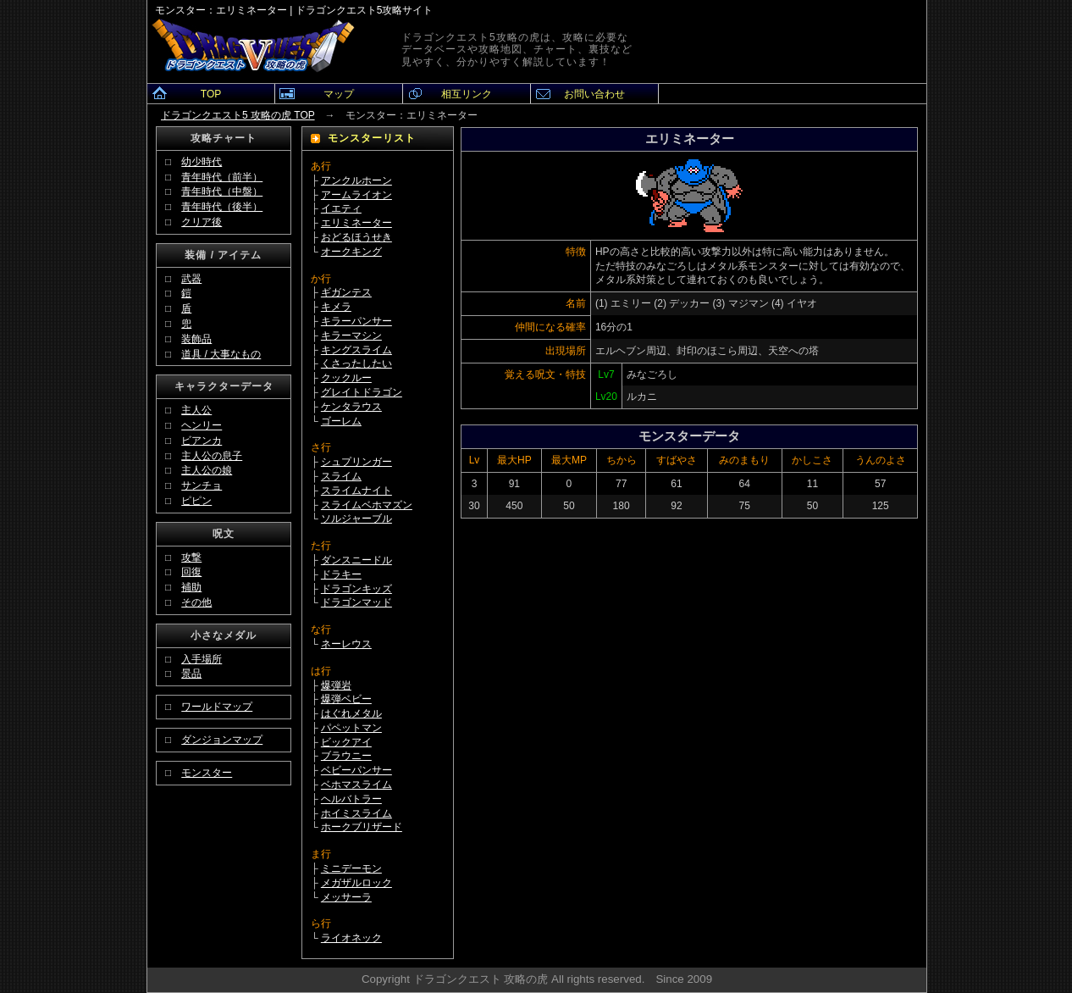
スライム (341, 476)
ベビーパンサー (356, 770)
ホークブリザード (361, 827)
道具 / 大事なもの (221, 354)
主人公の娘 (206, 470)
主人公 (196, 410)
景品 (191, 674)
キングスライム (356, 350)
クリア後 (201, 222)
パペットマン (351, 728)
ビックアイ (346, 742)
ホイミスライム (356, 813)
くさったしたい (356, 363)
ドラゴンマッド (356, 602)
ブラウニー (346, 756)
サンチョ (201, 485)
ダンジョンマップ (221, 740)
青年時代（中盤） (221, 191)
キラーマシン (351, 335)
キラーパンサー (356, 321)
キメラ (336, 307)
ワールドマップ (216, 707)
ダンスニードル (356, 560)
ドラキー (341, 574)
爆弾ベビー (346, 699)
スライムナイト (356, 490)
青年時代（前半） (221, 177)
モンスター (206, 773)
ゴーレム (341, 421)
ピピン (196, 501)
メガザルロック (356, 883)
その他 (196, 602)
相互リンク (466, 94)
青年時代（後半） (221, 207)
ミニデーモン (351, 868)
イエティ (341, 208)
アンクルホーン (356, 180)
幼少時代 (201, 162)
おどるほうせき (356, 237)
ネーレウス (346, 644)
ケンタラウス (351, 407)
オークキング (351, 252)
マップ (338, 94)
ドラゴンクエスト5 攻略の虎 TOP (238, 115)
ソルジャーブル (356, 518)
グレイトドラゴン (361, 392)
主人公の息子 (211, 456)
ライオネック (351, 938)
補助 (191, 587)
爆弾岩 (336, 685)
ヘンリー (201, 425)
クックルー (346, 378)
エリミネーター (356, 223)
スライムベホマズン (366, 505)
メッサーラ (346, 897)
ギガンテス (346, 292)
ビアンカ (201, 441)
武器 (191, 279)
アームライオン (356, 195)
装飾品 (196, 339)
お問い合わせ (594, 94)
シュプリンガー (356, 462)
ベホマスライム (356, 785)
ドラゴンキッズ (356, 589)
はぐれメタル (351, 713)
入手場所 (201, 659)
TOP (211, 94)
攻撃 (191, 557)
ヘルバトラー (351, 799)
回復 (191, 572)
